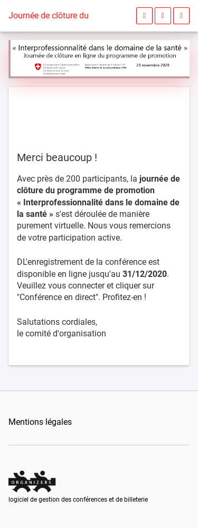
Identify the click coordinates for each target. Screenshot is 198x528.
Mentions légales (40, 422)
